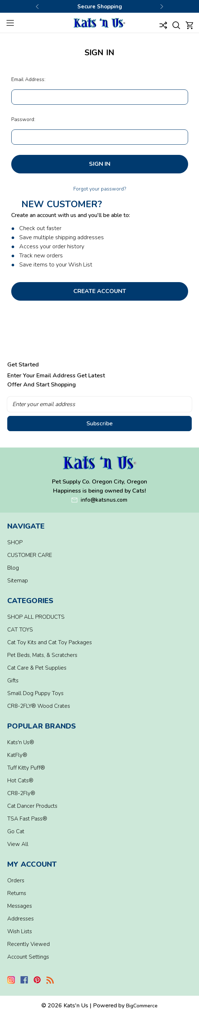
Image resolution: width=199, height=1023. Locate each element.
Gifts (13, 680)
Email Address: (28, 79)
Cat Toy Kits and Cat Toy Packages (49, 642)
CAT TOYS (20, 629)
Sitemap (17, 580)
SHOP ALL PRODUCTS (36, 617)
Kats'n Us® (20, 742)
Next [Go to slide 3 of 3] (161, 6)
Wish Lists (19, 931)
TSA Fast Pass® (27, 818)
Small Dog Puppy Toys (35, 693)
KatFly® (17, 755)
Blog (13, 567)
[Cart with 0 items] (189, 25)
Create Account (99, 291)
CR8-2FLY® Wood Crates (38, 706)
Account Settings (28, 956)
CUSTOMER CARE (29, 555)
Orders (15, 880)
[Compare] (163, 25)
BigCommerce (142, 1005)
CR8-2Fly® (21, 793)
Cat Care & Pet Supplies (36, 667)
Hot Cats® (20, 780)
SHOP (15, 542)
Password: (23, 119)
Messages (19, 906)
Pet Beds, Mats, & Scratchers (42, 655)
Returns (16, 893)
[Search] (176, 25)
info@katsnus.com (104, 500)
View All (17, 844)
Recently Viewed (28, 944)
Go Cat (15, 831)
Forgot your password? (99, 188)
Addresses (20, 918)
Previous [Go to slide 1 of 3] (37, 6)
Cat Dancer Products (32, 806)
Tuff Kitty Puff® (26, 767)
